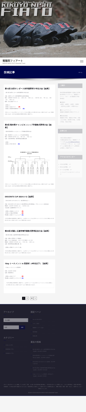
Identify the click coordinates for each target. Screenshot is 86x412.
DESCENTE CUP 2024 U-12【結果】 (21, 203)
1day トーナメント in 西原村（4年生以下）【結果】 (29, 278)
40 (32, 315)
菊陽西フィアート (13, 60)
